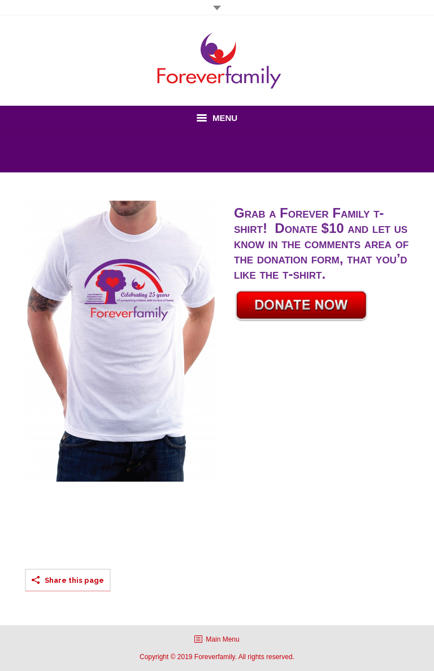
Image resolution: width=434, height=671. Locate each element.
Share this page (74, 580)
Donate (200, 149)
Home (168, 149)
